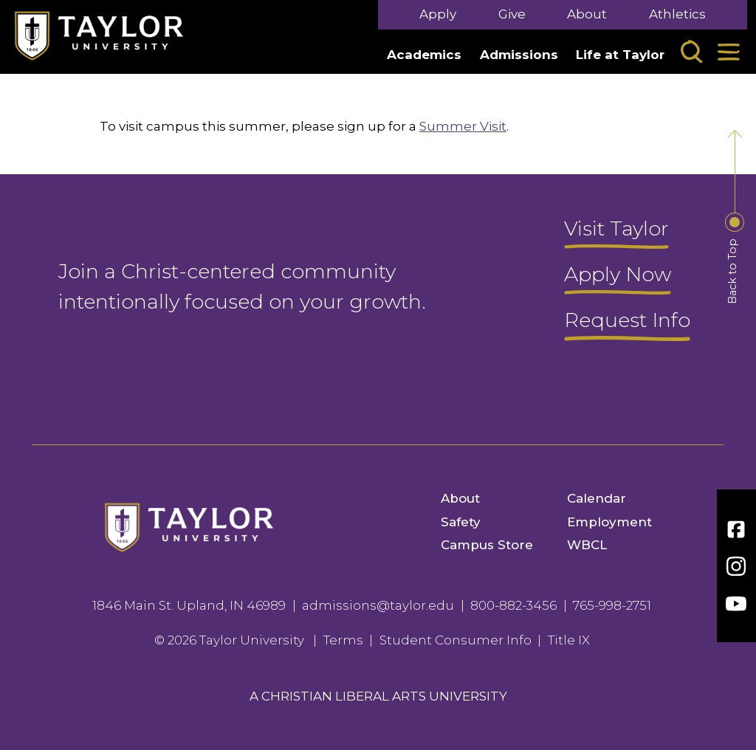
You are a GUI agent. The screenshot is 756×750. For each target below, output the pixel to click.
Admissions (519, 54)
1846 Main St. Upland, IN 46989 (189, 605)
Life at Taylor (620, 54)
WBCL (587, 544)
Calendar (596, 498)
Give (512, 14)
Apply (437, 14)
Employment (609, 522)
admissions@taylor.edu (378, 605)
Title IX (569, 640)
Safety (461, 522)
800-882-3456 (513, 605)
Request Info (627, 321)
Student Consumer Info (455, 640)
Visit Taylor (616, 230)
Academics (424, 54)
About (587, 14)
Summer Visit (462, 126)
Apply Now (617, 275)
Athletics (677, 14)
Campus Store (487, 544)
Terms (343, 640)
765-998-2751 (612, 605)
